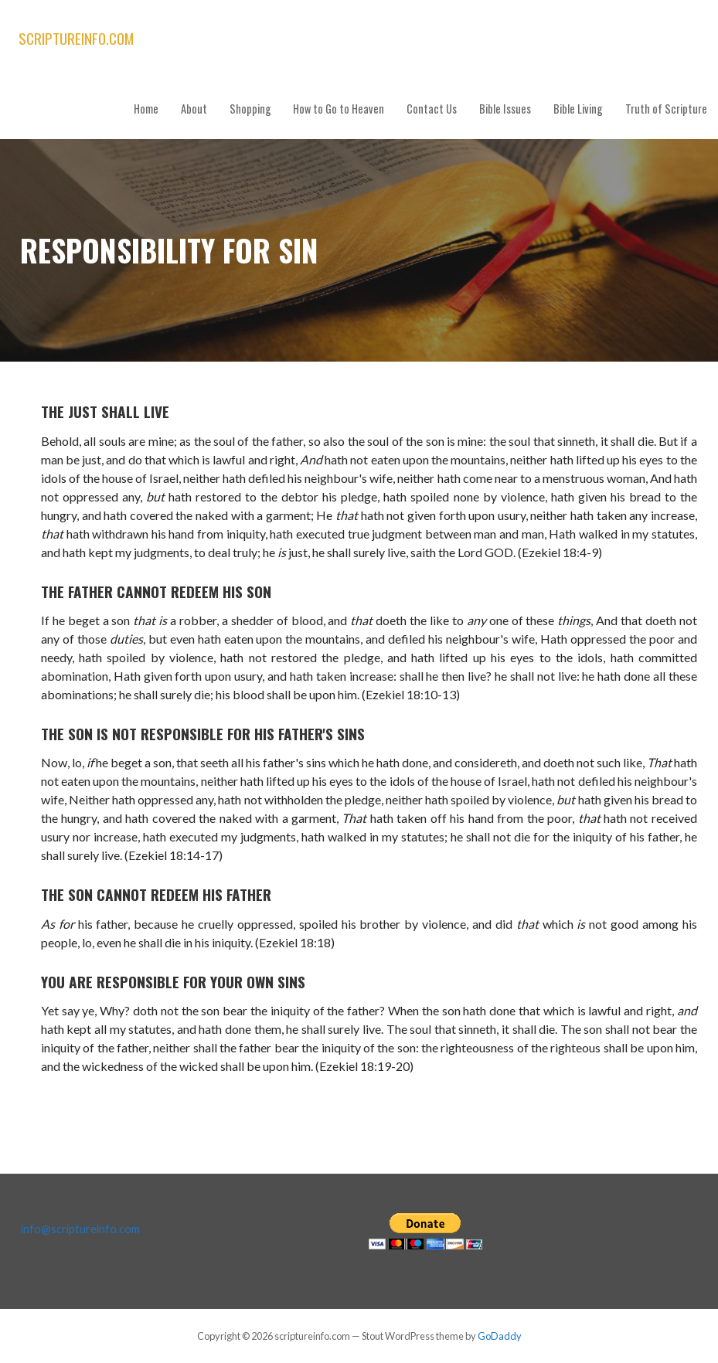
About (194, 108)
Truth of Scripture (666, 108)
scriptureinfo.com (76, 38)
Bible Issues (505, 108)
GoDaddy (500, 1336)
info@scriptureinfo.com (80, 1229)
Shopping (250, 108)
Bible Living (578, 108)
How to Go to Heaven (338, 108)
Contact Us (432, 108)
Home (146, 108)
